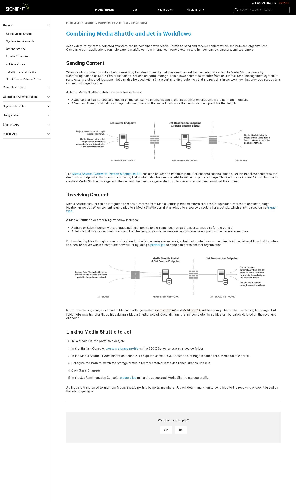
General (88, 23)
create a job (128, 377)
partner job (158, 245)
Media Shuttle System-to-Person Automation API (107, 174)
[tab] (105, 9)
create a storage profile (122, 348)
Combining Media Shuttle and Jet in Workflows (121, 23)
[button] (25, 25)
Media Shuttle (74, 23)
